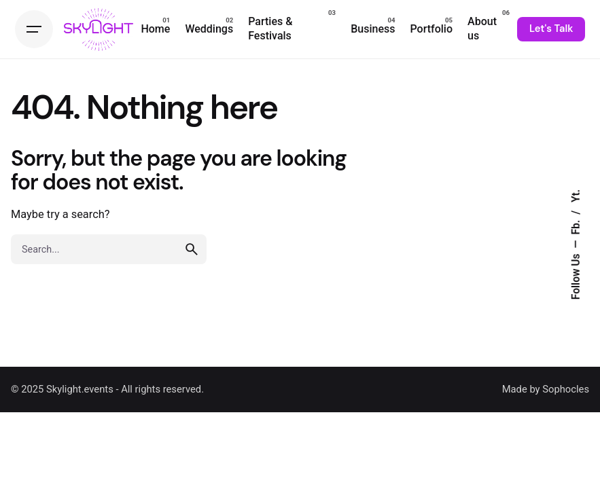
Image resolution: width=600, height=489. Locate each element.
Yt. (576, 195)
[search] (192, 249)
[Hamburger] (34, 29)
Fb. (576, 226)
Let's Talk (551, 28)
